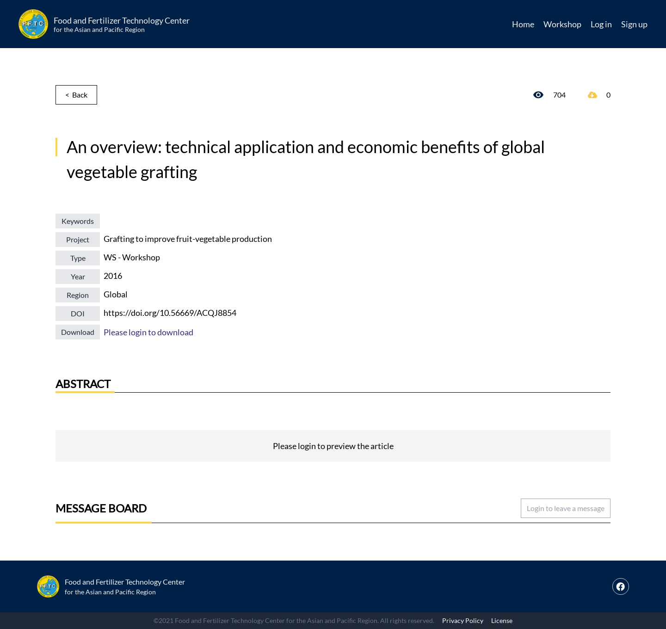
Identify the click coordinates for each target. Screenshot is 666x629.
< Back (76, 94)
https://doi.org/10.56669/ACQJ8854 (170, 313)
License (501, 620)
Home (523, 24)
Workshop (562, 24)
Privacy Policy (462, 620)
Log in (601, 24)
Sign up (634, 24)
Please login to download (148, 332)
